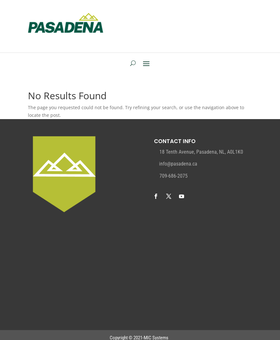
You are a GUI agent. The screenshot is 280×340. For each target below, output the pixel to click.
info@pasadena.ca (178, 164)
